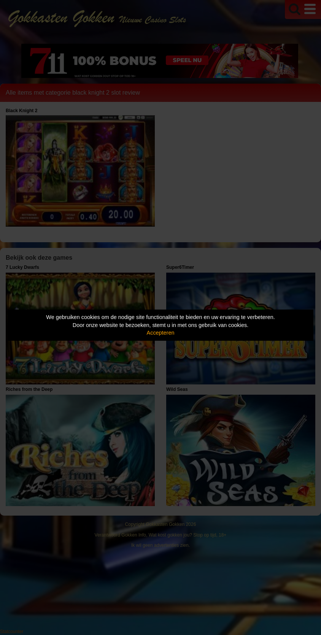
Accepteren (161, 333)
